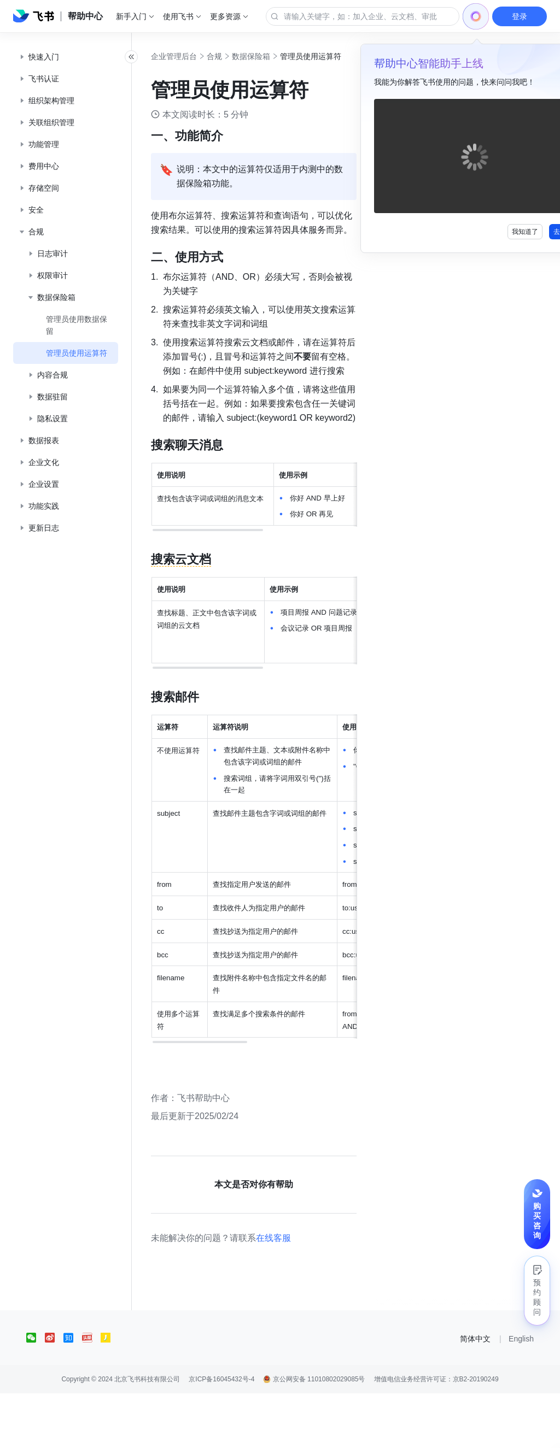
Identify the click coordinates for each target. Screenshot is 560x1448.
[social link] (35, 1392)
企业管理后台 (198, 56)
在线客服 (297, 1292)
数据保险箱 (275, 56)
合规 (238, 56)
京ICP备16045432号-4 (221, 1434)
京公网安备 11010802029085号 (314, 1434)
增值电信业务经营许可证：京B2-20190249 (436, 1434)
